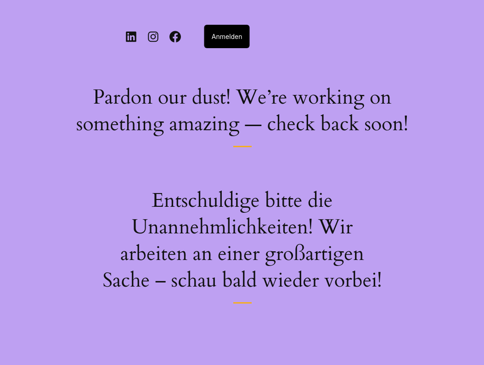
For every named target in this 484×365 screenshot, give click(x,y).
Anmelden (227, 36)
